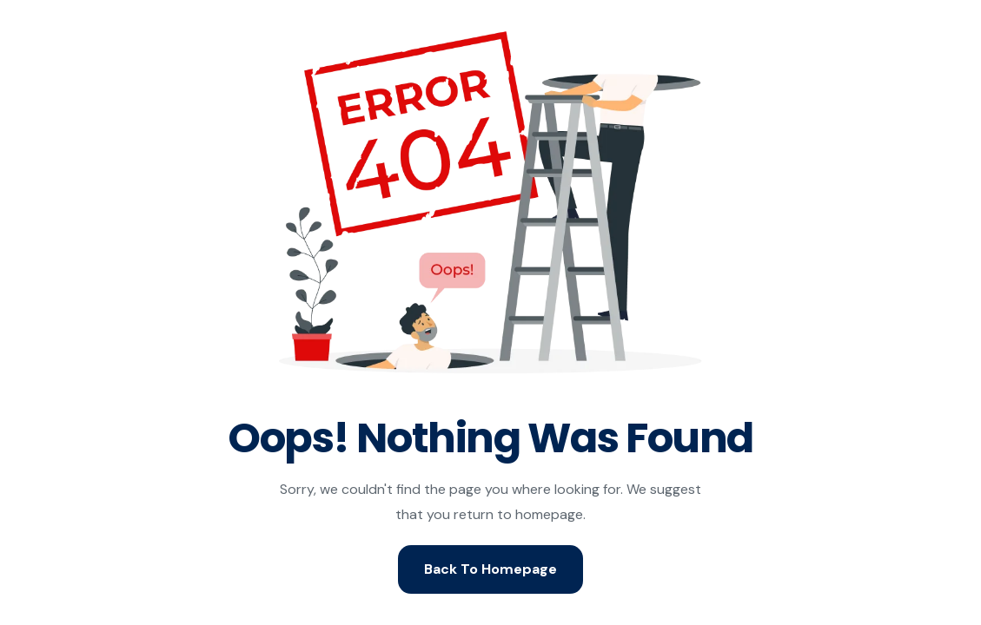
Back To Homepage (490, 569)
